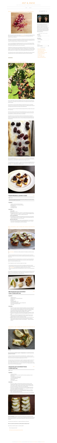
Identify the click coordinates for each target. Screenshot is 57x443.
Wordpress (43, 441)
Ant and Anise (19, 441)
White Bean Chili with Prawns (42, 57)
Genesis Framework (34, 441)
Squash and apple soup (41, 51)
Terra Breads (12, 267)
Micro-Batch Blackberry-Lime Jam (42, 52)
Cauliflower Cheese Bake (41, 53)
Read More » (10, 57)
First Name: (38, 34)
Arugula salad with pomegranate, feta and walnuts (21, 11)
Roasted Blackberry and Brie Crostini (17, 62)
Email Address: (39, 38)
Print (33, 195)
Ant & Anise (28, 3)
